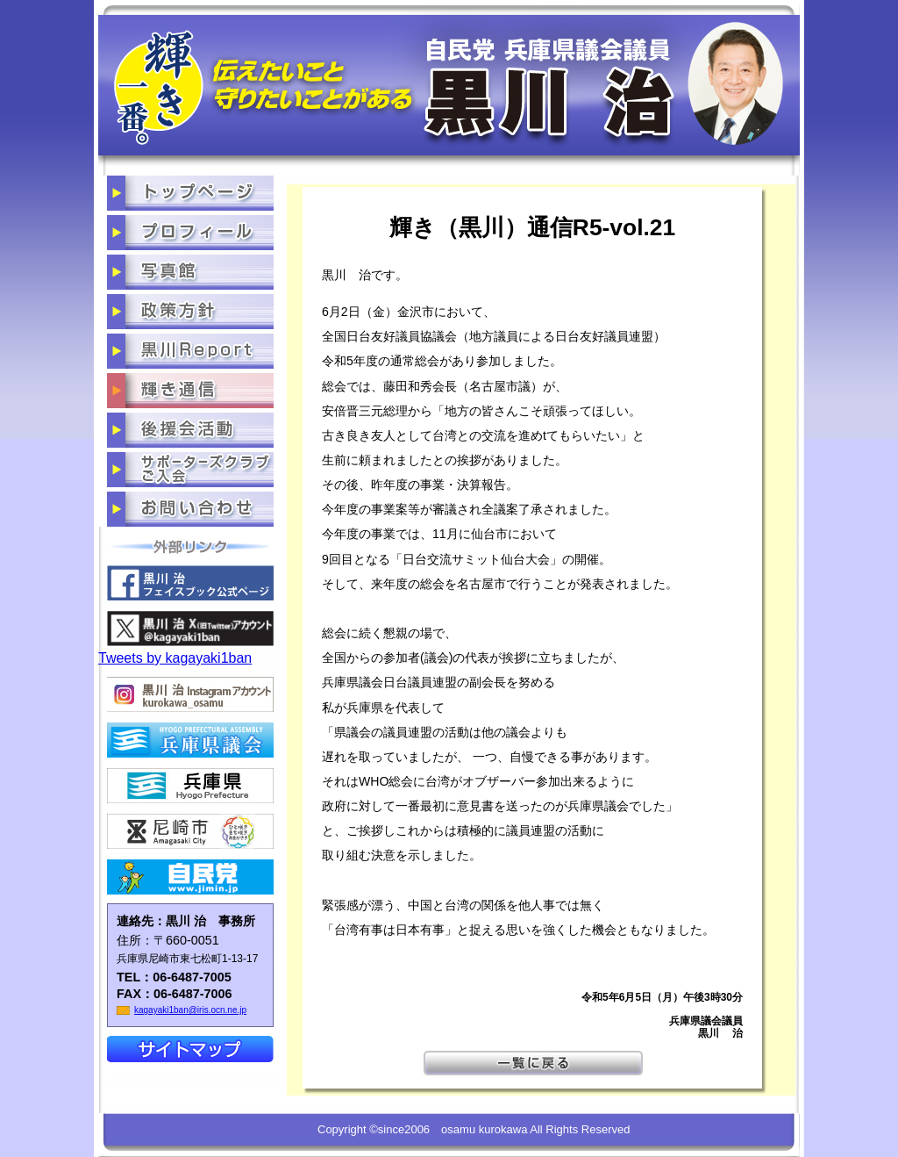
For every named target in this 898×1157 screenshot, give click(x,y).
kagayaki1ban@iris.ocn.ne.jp (190, 1010)
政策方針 (190, 311)
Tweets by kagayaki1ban (175, 657)
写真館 (190, 272)
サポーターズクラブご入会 (190, 469)
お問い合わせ (190, 509)
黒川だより (190, 351)
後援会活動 (190, 430)
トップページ (190, 193)
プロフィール (190, 232)
